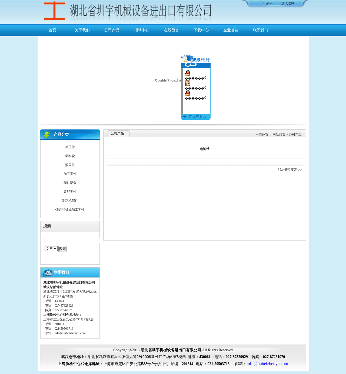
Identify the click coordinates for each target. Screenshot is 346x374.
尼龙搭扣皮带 (290, 169)
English (268, 3)
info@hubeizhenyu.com (70, 333)
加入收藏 (287, 3)
